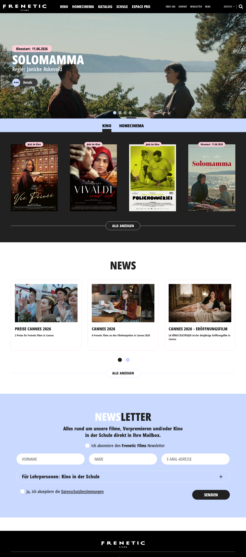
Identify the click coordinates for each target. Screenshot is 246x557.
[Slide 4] (130, 112)
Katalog (105, 6)
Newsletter (196, 6)
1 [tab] (119, 360)
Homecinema (83, 6)
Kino (64, 6)
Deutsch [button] (228, 6)
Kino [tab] (106, 126)
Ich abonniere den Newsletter (128, 445)
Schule (122, 6)
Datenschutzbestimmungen (82, 491)
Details (22, 82)
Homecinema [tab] (131, 126)
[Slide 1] (114, 112)
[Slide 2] (119, 112)
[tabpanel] (123, 184)
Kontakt (183, 6)
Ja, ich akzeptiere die (65, 491)
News (208, 6)
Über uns (170, 6)
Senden (211, 495)
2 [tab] (126, 360)
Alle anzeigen (123, 225)
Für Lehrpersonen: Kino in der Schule (60, 476)
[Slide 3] (125, 112)
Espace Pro (141, 6)
